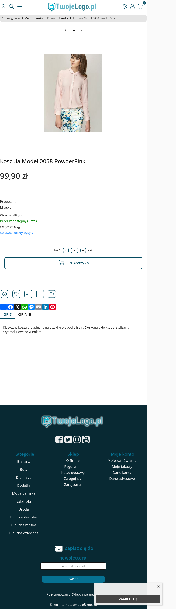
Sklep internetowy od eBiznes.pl (88, 605)
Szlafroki (31, 501)
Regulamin (87, 467)
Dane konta (144, 473)
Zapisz (88, 579)
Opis (9, 314)
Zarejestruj (87, 485)
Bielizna (30, 462)
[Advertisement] (88, 376)
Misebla (7, 207)
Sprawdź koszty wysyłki (18, 233)
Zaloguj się (87, 479)
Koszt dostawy (87, 473)
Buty (31, 469)
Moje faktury (144, 467)
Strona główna (13, 18)
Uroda (31, 509)
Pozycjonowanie (73, 595)
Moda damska (35, 18)
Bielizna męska (30, 525)
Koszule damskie (60, 18)
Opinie (27, 314)
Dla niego (31, 477)
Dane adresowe (144, 479)
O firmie (87, 461)
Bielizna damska (30, 517)
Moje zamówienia (144, 461)
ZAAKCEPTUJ (128, 599)
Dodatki (30, 485)
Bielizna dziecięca (31, 533)
